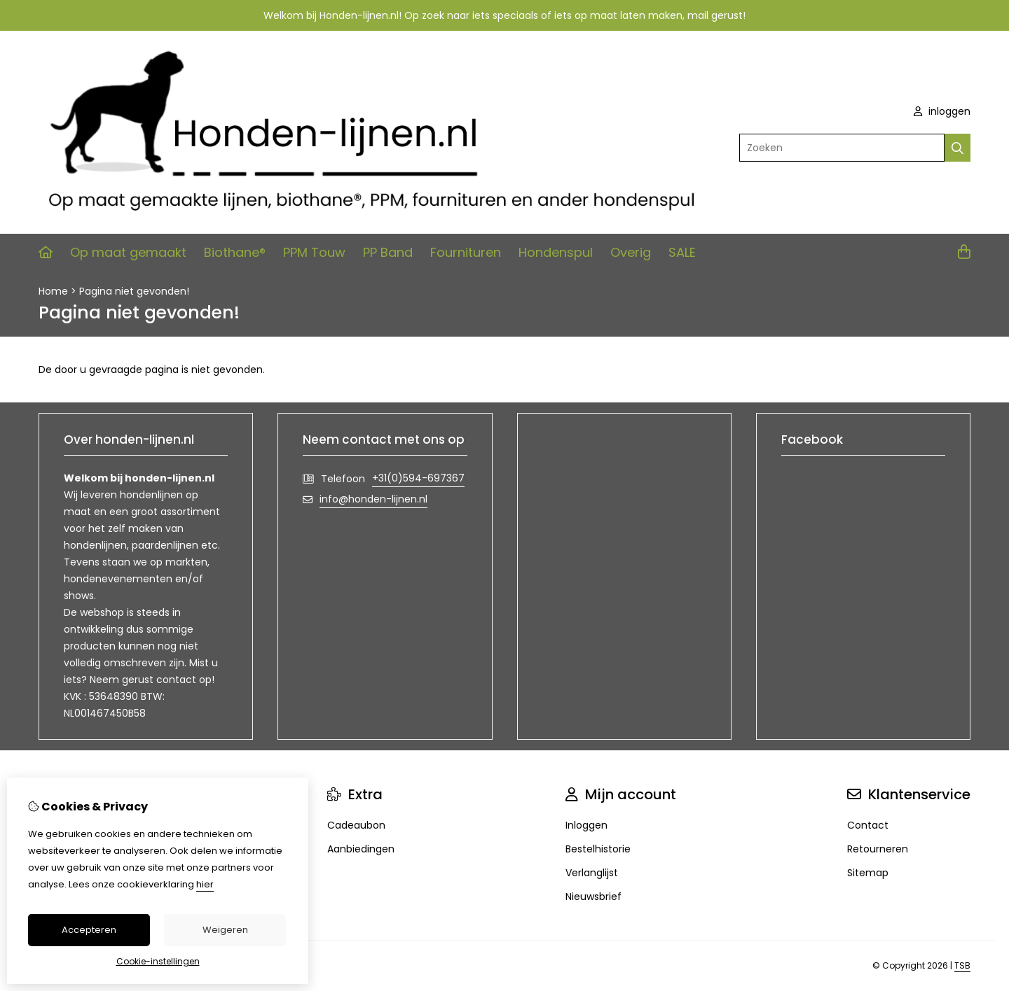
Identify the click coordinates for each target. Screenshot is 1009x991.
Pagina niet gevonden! (134, 291)
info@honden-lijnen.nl (373, 499)
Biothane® (235, 252)
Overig (630, 252)
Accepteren (89, 929)
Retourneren (877, 849)
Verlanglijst (591, 873)
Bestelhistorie (598, 849)
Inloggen (586, 825)
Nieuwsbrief (593, 897)
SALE (682, 252)
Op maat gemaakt (128, 252)
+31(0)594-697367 (418, 478)
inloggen (942, 111)
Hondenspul (556, 252)
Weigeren (225, 929)
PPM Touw (314, 252)
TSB (962, 965)
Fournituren (465, 252)
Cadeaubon (356, 825)
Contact (867, 825)
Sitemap (867, 873)
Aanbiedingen (360, 849)
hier (205, 884)
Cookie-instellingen (158, 961)
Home (53, 291)
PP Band (388, 252)
